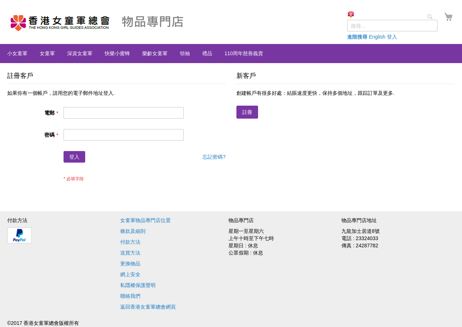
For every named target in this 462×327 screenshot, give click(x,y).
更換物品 (130, 263)
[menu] (231, 53)
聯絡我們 (130, 296)
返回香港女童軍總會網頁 (148, 307)
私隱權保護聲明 (138, 285)
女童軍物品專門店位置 (145, 220)
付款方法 (130, 242)
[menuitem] (17, 53)
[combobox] (392, 25)
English (377, 37)
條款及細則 (132, 231)
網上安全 (130, 274)
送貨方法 (130, 253)
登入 (392, 37)
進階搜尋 (357, 37)
